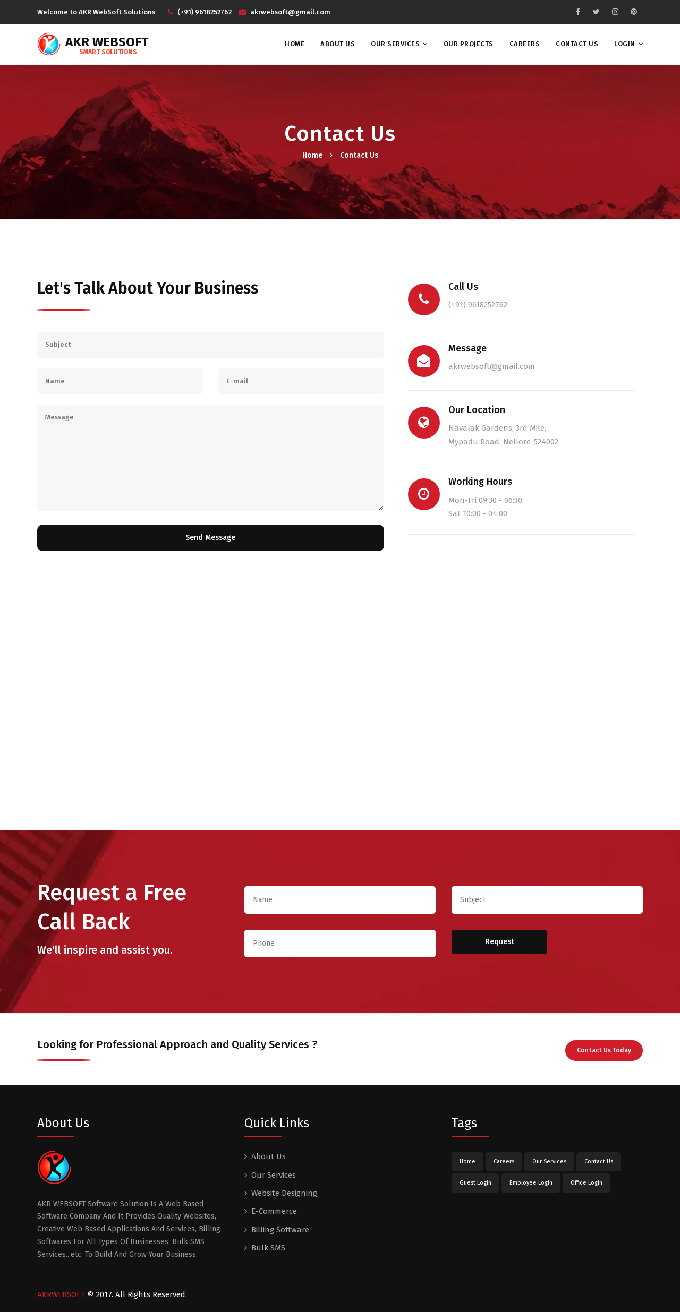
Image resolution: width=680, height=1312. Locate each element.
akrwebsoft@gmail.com (284, 12)
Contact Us (577, 44)
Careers (524, 44)
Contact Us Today (604, 1050)
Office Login (586, 1182)
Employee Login (530, 1182)
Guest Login (475, 1182)
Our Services (395, 44)
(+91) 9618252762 (200, 12)
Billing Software (280, 1229)
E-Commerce (274, 1211)
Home (294, 44)
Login (624, 44)
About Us (337, 44)
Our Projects (469, 44)
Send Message (210, 537)
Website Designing (284, 1193)
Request (499, 941)
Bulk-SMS (268, 1248)
